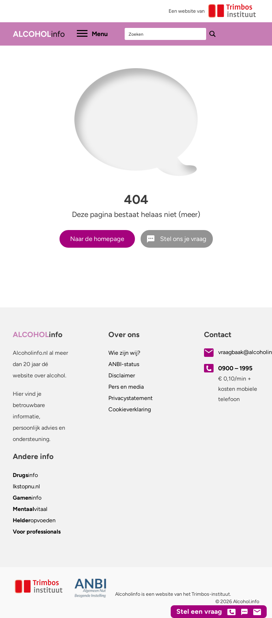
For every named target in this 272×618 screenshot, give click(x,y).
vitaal (30, 509)
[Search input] (166, 34)
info (25, 475)
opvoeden (34, 520)
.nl (26, 486)
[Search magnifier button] (212, 34)
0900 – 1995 (235, 368)
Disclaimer (121, 375)
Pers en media (126, 386)
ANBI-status (123, 364)
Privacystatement (130, 398)
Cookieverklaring (129, 409)
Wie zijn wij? (124, 352)
